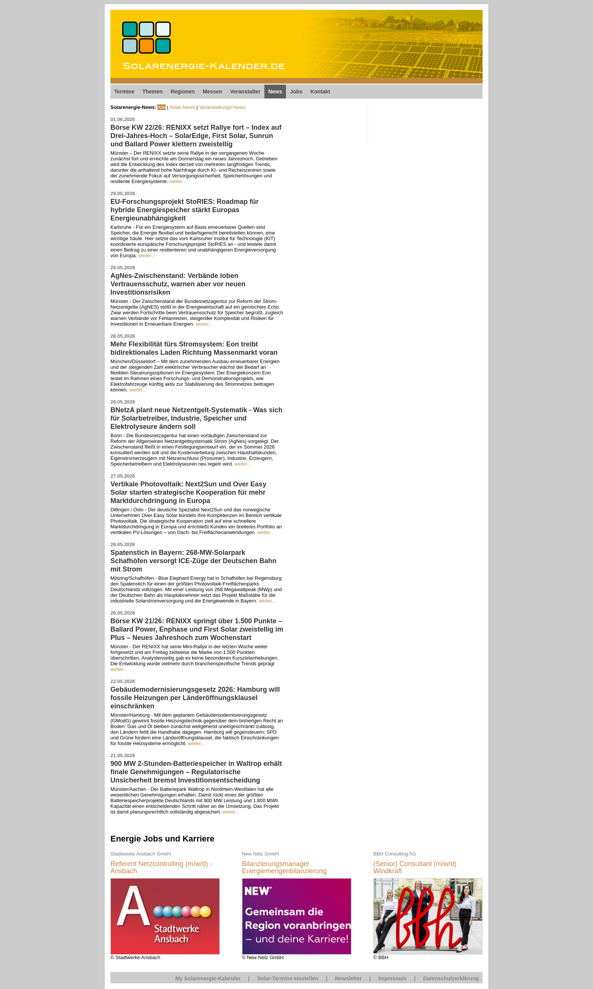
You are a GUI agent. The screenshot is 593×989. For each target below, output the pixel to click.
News (275, 91)
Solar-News (182, 107)
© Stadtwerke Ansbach (165, 905)
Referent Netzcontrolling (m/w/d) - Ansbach (161, 867)
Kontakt (320, 91)
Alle (161, 107)
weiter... (177, 181)
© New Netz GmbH (296, 905)
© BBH (428, 905)
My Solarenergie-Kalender (208, 978)
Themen (152, 91)
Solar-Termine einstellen (287, 978)
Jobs (296, 91)
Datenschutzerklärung (451, 978)
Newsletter (348, 978)
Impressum (392, 978)
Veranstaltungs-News (222, 107)
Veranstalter (245, 91)
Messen (212, 91)
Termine (124, 91)
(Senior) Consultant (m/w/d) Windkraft (414, 867)
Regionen (183, 91)
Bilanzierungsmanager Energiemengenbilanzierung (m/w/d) (284, 867)
